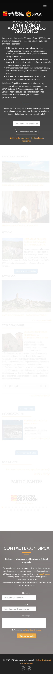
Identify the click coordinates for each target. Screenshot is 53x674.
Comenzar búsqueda (26, 131)
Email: (27, 604)
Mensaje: (26, 615)
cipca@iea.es (44, 574)
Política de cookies (27, 664)
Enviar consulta (26, 636)
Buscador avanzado (19, 138)
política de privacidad (32, 630)
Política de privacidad (43, 660)
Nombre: (26, 593)
